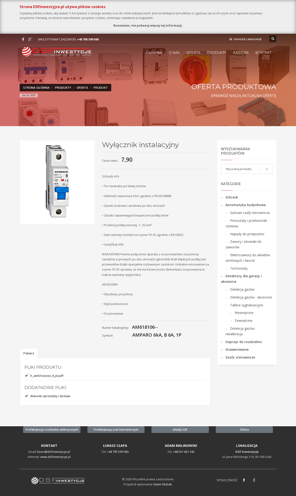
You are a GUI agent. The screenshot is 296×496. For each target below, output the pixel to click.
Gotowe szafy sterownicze (250, 212)
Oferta (193, 53)
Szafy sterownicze (240, 357)
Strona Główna (36, 87)
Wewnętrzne (244, 312)
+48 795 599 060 (88, 39)
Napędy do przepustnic (247, 234)
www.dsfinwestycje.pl (55, 457)
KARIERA (241, 53)
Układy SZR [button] (180, 430)
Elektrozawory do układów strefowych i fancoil (247, 258)
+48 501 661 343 (183, 452)
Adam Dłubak (162, 484)
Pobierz (28, 353)
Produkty (63, 87)
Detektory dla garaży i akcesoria (241, 279)
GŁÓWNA (154, 53)
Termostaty (239, 268)
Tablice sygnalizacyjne (246, 305)
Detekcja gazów (242, 289)
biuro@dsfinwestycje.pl (53, 452)
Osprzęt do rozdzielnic (243, 342)
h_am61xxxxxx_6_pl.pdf (46, 376)
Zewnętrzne (244, 320)
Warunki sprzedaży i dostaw (50, 396)
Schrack (231, 197)
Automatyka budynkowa (245, 205)
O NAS (174, 53)
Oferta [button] (244, 430)
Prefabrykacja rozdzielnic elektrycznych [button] (52, 430)
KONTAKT (263, 53)
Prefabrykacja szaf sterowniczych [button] (116, 430)
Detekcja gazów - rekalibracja (240, 331)
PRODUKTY (216, 53)
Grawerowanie (237, 349)
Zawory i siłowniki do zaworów (243, 244)
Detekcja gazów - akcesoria (251, 297)
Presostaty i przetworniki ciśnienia (246, 223)
